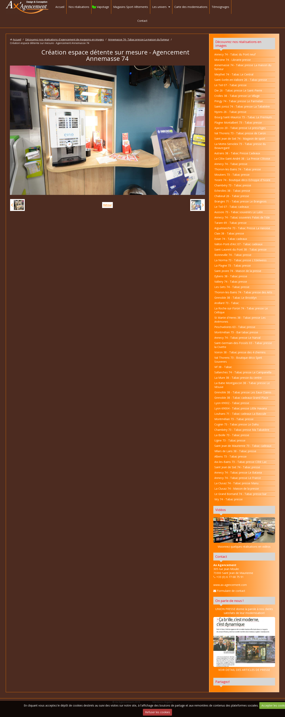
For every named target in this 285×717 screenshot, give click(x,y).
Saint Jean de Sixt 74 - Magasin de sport (239, 138)
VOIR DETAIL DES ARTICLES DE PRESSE (244, 644)
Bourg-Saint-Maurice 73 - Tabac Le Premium (243, 117)
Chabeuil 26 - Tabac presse (231, 196)
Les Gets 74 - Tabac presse (231, 287)
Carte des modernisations (190, 7)
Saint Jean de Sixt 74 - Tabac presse (237, 467)
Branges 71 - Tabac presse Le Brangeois (240, 201)
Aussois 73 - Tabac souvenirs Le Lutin (238, 212)
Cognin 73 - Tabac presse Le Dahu (236, 424)
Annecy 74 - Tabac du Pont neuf (235, 54)
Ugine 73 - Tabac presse (229, 440)
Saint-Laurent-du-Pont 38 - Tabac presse (240, 249)
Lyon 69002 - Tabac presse (231, 403)
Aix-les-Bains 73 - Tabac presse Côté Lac (240, 462)
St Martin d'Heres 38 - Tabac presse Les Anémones (240, 319)
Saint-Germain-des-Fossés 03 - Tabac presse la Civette (243, 345)
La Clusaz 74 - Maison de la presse (236, 488)
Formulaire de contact (229, 591)
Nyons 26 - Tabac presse (230, 112)
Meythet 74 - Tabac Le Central (233, 74)
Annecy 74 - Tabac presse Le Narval (237, 337)
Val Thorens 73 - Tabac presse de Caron (240, 133)
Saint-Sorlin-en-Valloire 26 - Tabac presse (240, 80)
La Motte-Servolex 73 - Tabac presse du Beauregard (240, 146)
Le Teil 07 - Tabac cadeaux (231, 207)
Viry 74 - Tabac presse (228, 499)
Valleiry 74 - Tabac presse (230, 281)
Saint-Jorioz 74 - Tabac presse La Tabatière (242, 106)
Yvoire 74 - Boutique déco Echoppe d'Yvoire (242, 180)
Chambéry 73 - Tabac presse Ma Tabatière (241, 430)
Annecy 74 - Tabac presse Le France (237, 478)
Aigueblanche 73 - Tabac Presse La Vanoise (242, 228)
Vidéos (220, 509)
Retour (107, 205)
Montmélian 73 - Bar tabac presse (236, 332)
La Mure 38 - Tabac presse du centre (238, 377)
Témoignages (220, 7)
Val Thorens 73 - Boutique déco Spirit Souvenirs (238, 359)
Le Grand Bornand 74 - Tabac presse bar (240, 494)
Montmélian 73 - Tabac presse (234, 419)
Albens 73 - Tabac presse (230, 456)
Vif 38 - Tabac (223, 367)
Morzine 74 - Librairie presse (232, 60)
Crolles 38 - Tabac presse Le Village (237, 96)
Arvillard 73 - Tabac (226, 303)
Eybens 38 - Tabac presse (230, 276)
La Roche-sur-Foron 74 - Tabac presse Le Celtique (241, 310)
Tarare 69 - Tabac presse (230, 223)
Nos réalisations (78, 7)
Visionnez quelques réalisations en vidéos (244, 546)
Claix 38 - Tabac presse (229, 233)
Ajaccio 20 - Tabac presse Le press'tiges (240, 128)
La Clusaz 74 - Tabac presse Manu (236, 483)
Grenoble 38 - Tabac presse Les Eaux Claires (242, 392)
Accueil (59, 7)
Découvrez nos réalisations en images (238, 43)
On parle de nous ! (229, 600)
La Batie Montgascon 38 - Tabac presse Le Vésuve (242, 385)
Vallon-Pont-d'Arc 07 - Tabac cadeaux (238, 244)
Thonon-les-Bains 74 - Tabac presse (237, 169)
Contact (142, 21)
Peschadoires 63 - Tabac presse (234, 327)
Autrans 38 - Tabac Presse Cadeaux (237, 153)
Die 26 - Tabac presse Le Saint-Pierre (238, 90)
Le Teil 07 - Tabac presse (230, 85)
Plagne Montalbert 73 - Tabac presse (238, 122)
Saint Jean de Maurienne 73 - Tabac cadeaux (242, 446)
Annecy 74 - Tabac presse (230, 164)
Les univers (159, 7)
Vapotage (103, 7)
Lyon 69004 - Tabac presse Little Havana (240, 408)
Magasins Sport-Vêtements (130, 7)
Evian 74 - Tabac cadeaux (230, 239)
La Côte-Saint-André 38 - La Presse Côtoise (242, 158)
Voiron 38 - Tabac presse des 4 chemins (240, 352)
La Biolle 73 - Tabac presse (231, 435)
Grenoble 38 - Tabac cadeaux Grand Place (241, 397)
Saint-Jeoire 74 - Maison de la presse (237, 271)
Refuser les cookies (157, 712)
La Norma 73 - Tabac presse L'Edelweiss (240, 260)
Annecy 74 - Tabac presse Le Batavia (238, 472)
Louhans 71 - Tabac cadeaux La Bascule (240, 414)
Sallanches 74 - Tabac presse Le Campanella (242, 372)
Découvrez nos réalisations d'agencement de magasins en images (64, 39)
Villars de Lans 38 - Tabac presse (235, 451)
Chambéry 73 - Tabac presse (232, 185)
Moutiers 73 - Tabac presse (232, 174)
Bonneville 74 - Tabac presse (232, 255)
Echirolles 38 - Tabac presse (232, 191)
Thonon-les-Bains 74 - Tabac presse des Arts (243, 292)
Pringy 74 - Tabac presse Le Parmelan (238, 101)
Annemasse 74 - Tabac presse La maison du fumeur (138, 39)
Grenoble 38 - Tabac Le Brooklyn (235, 297)
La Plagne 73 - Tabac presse (232, 265)
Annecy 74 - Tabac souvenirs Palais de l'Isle (242, 217)
